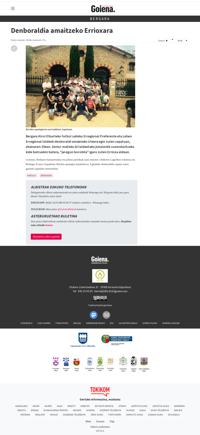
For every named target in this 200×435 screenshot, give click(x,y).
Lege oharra (44, 323)
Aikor (35, 406)
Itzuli (180, 40)
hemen (49, 225)
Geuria (77, 410)
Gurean (100, 421)
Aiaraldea (21, 406)
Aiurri (48, 406)
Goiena (90, 410)
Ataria (122, 406)
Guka (143, 410)
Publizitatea (62, 323)
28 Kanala (174, 414)
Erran (35, 410)
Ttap (111, 421)
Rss (112, 323)
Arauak (77, 323)
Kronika (25, 414)
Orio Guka (97, 414)
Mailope (40, 414)
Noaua (54, 414)
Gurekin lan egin (171, 323)
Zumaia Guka (155, 414)
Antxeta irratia (104, 406)
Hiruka (178, 410)
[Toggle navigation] (13, 8)
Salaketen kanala (128, 323)
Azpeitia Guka (139, 406)
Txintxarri (114, 414)
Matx (88, 421)
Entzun (163, 40)
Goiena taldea (149, 323)
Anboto (85, 406)
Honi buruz (26, 323)
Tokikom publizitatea (100, 427)
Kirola (31, 175)
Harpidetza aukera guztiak (46, 236)
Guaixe (130, 410)
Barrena (179, 406)
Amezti (71, 406)
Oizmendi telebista (74, 414)
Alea (59, 406)
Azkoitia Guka (160, 406)
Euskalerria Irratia (56, 410)
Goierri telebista (110, 410)
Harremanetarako (95, 323)
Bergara (100, 18)
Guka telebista (160, 410)
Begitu (22, 410)
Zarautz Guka (134, 414)
